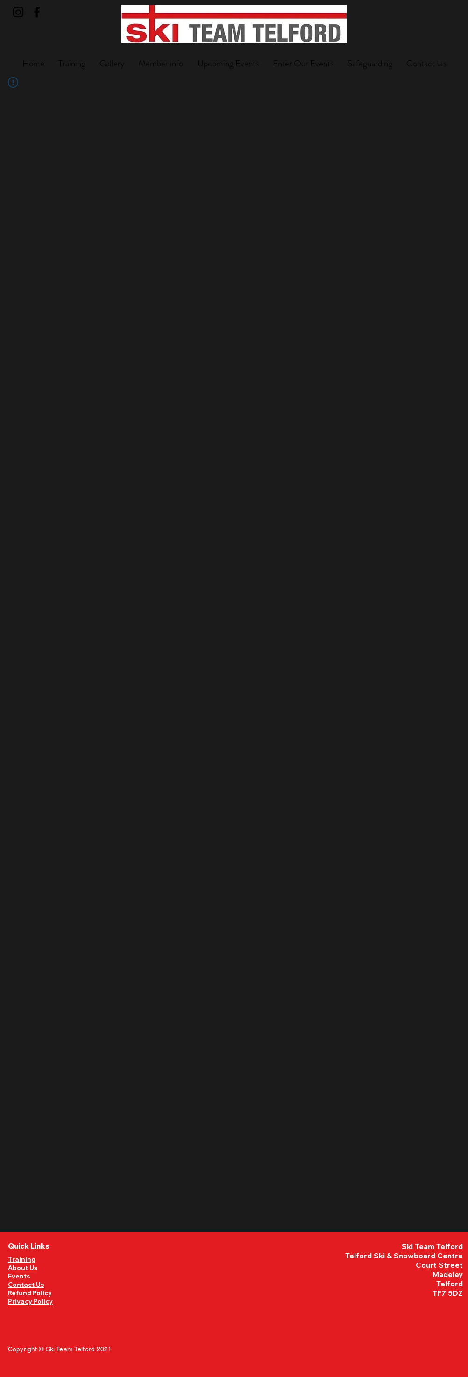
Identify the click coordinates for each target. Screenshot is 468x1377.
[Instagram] (18, 12)
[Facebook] (37, 12)
